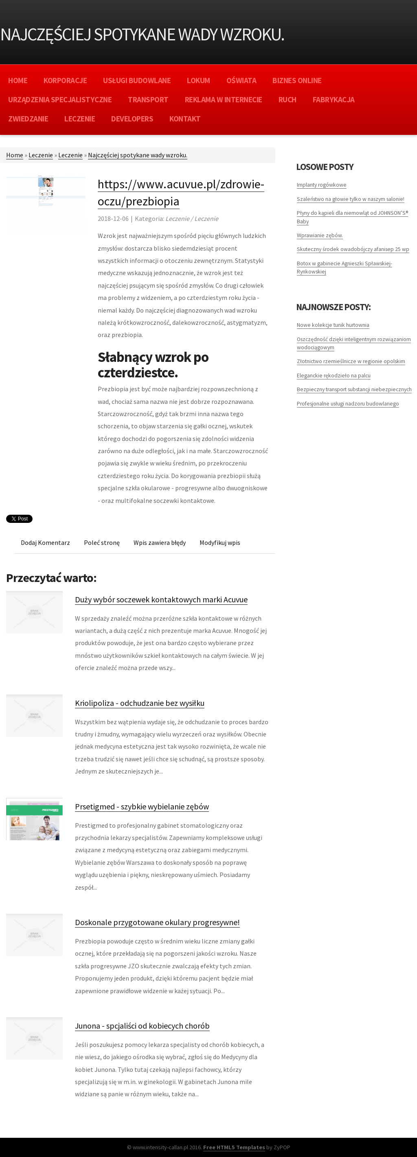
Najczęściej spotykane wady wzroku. (137, 155)
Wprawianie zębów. (320, 235)
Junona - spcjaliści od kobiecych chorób (142, 1025)
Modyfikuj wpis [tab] (220, 542)
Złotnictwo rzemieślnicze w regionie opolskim (351, 361)
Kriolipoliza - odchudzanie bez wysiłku (139, 703)
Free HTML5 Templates (234, 1147)
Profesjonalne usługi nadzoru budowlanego (348, 403)
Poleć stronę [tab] (102, 542)
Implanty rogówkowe (322, 184)
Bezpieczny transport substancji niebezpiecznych (354, 389)
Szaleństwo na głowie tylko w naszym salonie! (350, 199)
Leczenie (41, 155)
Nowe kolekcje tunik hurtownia (333, 325)
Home (14, 155)
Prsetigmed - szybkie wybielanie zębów (142, 806)
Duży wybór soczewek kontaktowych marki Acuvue (161, 599)
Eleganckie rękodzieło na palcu (334, 375)
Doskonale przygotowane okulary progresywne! (157, 922)
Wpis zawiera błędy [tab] (160, 542)
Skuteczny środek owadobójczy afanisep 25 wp (353, 249)
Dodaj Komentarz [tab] (45, 542)
